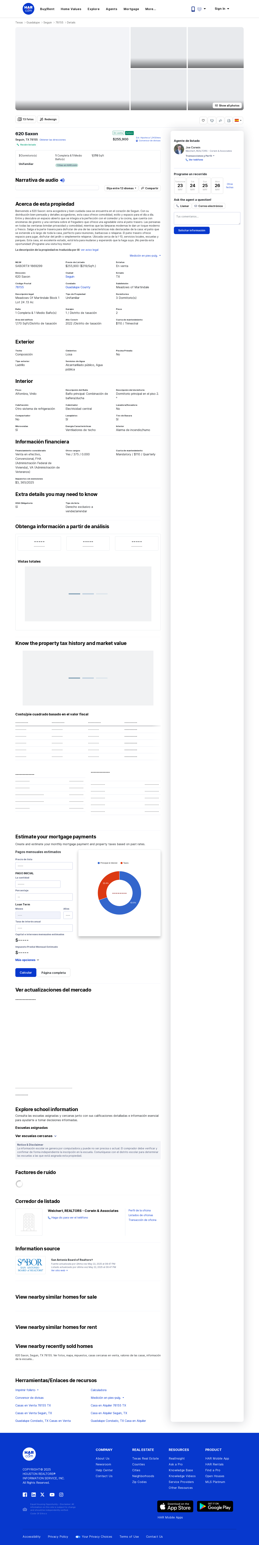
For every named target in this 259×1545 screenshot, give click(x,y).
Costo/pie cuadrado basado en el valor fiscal (51, 714)
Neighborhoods (143, 1476)
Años (66, 908)
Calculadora (98, 1390)
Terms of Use (129, 1536)
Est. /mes (148, 137)
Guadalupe (33, 22)
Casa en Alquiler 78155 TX (108, 1405)
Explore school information (46, 1109)
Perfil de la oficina (140, 1210)
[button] (203, 9)
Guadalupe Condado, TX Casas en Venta (43, 1421)
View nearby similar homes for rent (56, 1327)
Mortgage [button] (131, 9)
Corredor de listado (37, 1201)
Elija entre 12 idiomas (120, 188)
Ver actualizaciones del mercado (53, 990)
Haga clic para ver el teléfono (70, 1217)
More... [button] (150, 9)
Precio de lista (23, 859)
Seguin (47, 22)
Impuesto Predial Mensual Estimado (36, 946)
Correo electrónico (210, 206)
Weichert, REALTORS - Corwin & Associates (83, 1211)
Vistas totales (29, 561)
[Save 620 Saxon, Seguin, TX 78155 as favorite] (203, 120)
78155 (59, 22)
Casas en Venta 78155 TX (33, 1405)
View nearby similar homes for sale (56, 1297)
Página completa (53, 973)
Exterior (24, 342)
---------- (21, 1094)
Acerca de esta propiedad (44, 204)
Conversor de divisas (148, 140)
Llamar (184, 206)
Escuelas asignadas (31, 1128)
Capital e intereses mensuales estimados (39, 934)
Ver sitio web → (59, 1270)
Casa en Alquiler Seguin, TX (109, 1413)
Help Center (104, 1470)
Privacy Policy (58, 1536)
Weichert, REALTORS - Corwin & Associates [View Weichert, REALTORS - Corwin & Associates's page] (209, 151)
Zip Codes (139, 1482)
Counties (138, 1464)
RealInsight (177, 1458)
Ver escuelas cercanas (35, 1136)
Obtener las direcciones (52, 139)
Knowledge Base (181, 1470)
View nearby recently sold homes (54, 1346)
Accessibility (32, 1536)
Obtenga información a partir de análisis (62, 526)
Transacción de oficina (142, 1219)
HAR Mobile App (217, 1458)
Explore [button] (94, 9)
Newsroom (103, 1464)
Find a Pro (212, 1470)
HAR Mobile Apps (170, 1517)
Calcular (26, 972)
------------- (24, 774)
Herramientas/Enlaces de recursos (56, 1380)
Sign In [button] (220, 8)
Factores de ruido (35, 1172)
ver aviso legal (89, 249)
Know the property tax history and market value (71, 643)
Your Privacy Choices (93, 1536)
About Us (102, 1458)
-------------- (25, 999)
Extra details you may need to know (56, 494)
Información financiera (42, 442)
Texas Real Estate (145, 1458)
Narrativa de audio (40, 180)
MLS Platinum (215, 1482)
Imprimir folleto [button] (25, 1390)
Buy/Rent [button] (47, 9)
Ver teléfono (196, 159)
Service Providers (181, 1482)
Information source (37, 1249)
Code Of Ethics (38, 1513)
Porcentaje (21, 890)
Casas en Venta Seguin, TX (33, 1413)
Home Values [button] (71, 9)
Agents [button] (111, 9)
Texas (19, 22)
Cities (136, 1470)
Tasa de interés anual (28, 921)
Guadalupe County (78, 287)
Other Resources (181, 1488)
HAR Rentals (214, 1464)
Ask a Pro (176, 1464)
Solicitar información (191, 230)
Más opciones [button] (25, 960)
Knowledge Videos (182, 1476)
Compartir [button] (151, 188)
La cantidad (22, 877)
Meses (19, 908)
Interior (24, 381)
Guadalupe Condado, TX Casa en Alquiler (118, 1421)
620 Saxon (26, 133)
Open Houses (214, 1476)
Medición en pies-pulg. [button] (144, 255)
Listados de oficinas (141, 1215)
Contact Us (104, 1476)
